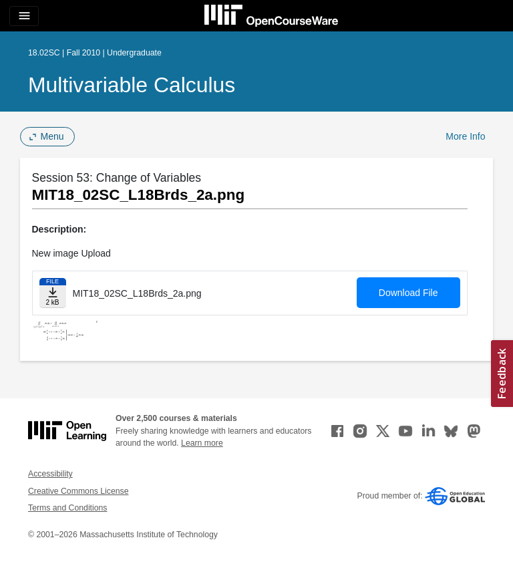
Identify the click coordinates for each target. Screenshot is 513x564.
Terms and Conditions (67, 508)
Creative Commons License (78, 491)
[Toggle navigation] (24, 16)
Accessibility (50, 473)
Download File (408, 292)
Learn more (202, 443)
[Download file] (52, 293)
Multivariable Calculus (131, 85)
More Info (465, 136)
